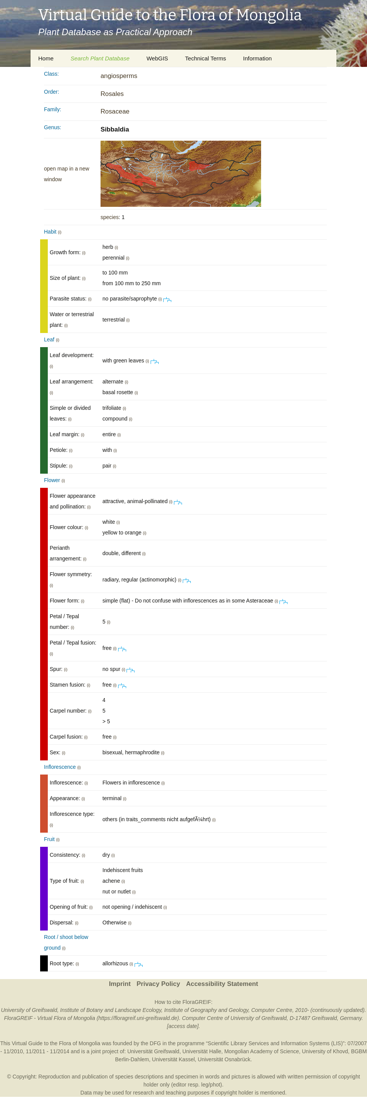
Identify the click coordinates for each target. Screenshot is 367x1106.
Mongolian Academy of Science (261, 1051)
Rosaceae (115, 111)
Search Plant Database (99, 58)
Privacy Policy (158, 983)
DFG (155, 1043)
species (110, 217)
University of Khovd (325, 1051)
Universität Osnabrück (224, 1059)
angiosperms (119, 76)
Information (257, 58)
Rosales (112, 93)
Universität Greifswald (153, 1051)
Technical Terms (205, 58)
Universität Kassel (173, 1059)
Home (46, 58)
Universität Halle (201, 1051)
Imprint (120, 983)
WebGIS (157, 58)
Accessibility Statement (222, 983)
